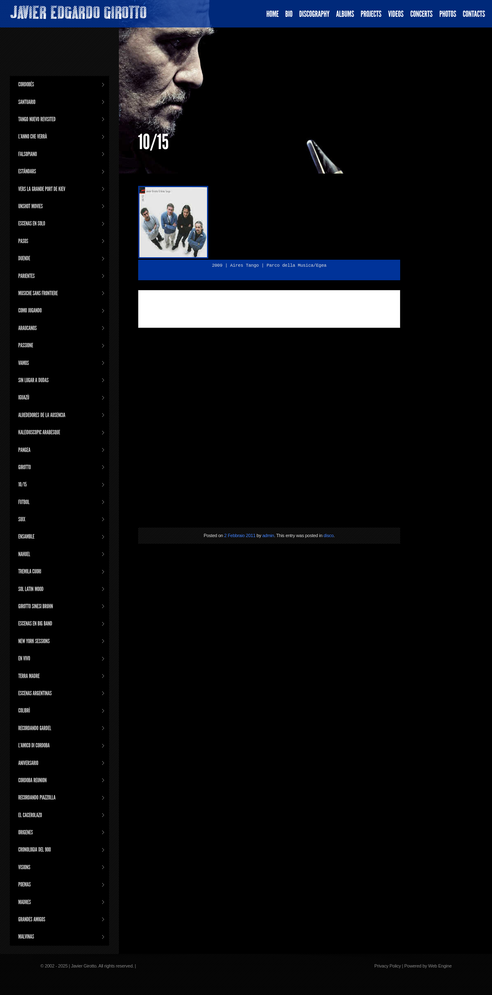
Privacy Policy (387, 965)
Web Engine (439, 965)
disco (328, 535)
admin (268, 535)
